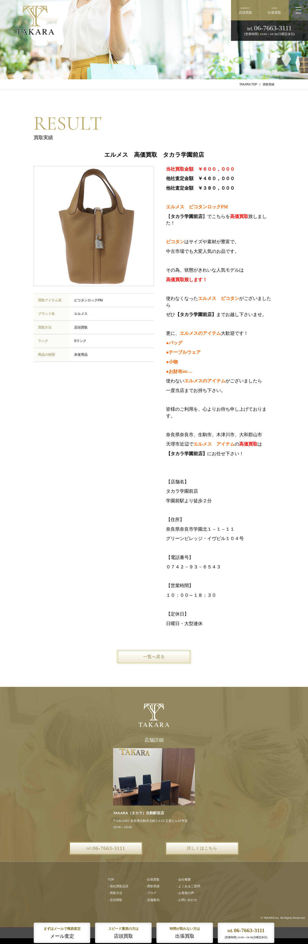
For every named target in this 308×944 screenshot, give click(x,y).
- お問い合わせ (186, 900)
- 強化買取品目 (118, 886)
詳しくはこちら (202, 848)
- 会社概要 (183, 879)
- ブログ (151, 893)
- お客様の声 (185, 893)
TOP (111, 879)
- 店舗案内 (152, 900)
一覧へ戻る (154, 656)
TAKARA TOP (248, 84)
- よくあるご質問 (188, 886)
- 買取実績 (152, 886)
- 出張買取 (152, 879)
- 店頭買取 (115, 900)
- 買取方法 (115, 893)
